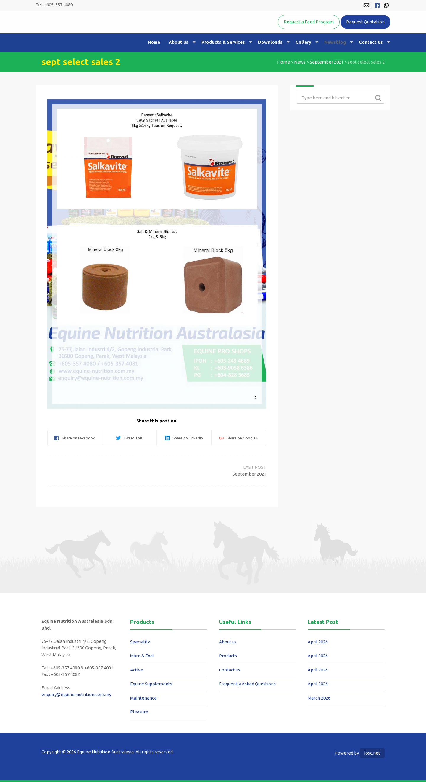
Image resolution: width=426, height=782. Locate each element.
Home (154, 42)
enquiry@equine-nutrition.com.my (76, 694)
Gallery (303, 42)
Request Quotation (365, 21)
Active (136, 669)
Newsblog (335, 42)
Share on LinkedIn (184, 438)
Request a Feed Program (309, 21)
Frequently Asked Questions (247, 683)
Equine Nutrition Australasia (103, 31)
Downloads (270, 42)
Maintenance (143, 697)
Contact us (371, 42)
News (300, 61)
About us (178, 42)
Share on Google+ (238, 438)
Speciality (140, 641)
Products (228, 655)
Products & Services (223, 42)
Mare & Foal (142, 655)
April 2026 (318, 641)
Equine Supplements (151, 683)
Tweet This (129, 438)
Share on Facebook (74, 438)
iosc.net (372, 752)
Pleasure (139, 711)
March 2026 (319, 697)
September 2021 (326, 61)
